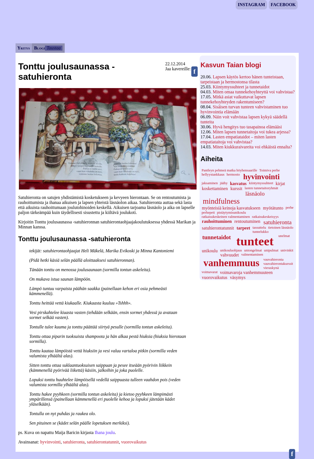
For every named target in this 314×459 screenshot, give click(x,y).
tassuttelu (259, 228)
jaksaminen (210, 183)
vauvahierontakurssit (278, 264)
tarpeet (243, 228)
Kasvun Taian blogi (230, 65)
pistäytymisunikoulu (231, 212)
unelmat (284, 236)
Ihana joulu (105, 432)
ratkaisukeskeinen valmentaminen (226, 217)
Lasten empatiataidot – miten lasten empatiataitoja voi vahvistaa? (238, 139)
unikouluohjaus (231, 250)
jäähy (224, 183)
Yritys (23, 48)
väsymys (237, 277)
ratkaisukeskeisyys (265, 217)
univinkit (286, 250)
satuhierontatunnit (218, 228)
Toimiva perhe (269, 170)
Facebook (283, 4)
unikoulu (210, 250)
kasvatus (238, 183)
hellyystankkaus (213, 174)
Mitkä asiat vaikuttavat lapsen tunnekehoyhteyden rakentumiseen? (233, 99)
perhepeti (208, 212)
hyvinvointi (261, 177)
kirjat (280, 183)
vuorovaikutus (214, 277)
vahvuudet (229, 255)
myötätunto (273, 208)
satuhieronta (277, 222)
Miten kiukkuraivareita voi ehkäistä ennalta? (252, 146)
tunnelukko (261, 232)
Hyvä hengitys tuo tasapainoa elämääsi (247, 126)
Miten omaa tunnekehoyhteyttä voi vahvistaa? (254, 91)
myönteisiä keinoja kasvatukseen (231, 208)
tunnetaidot (216, 237)
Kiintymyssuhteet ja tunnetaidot (241, 86)
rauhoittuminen (217, 221)
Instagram (251, 4)
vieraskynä (271, 268)
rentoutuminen (247, 221)
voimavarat (210, 272)
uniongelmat (253, 250)
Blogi (39, 48)
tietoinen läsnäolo (280, 228)
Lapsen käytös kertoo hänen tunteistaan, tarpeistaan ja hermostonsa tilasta (242, 79)
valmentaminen (252, 254)
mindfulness (221, 201)
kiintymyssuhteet (261, 183)
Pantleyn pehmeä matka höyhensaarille (229, 170)
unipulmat (271, 250)
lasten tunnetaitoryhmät (261, 188)
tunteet (254, 241)
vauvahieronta (273, 259)
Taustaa (54, 48)
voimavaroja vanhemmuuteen (246, 272)
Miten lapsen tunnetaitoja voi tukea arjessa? (251, 131)
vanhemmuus (231, 263)
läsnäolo (255, 193)
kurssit (236, 188)
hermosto (233, 174)
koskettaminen (215, 188)
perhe (289, 207)
